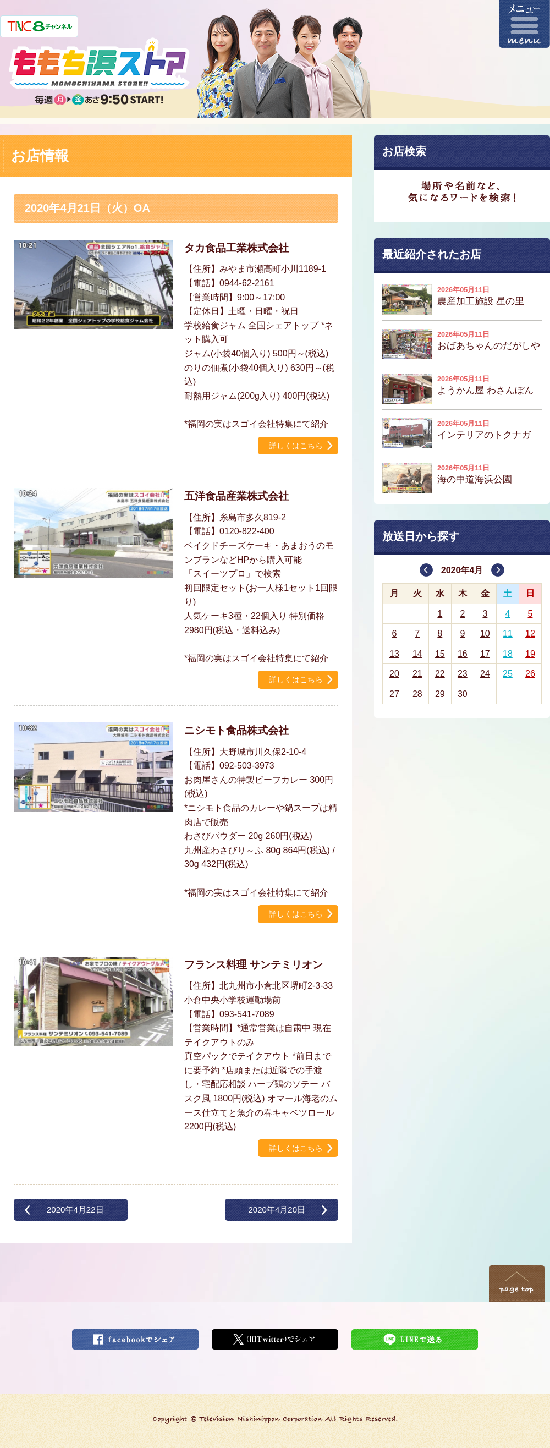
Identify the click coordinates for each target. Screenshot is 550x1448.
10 (485, 633)
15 (440, 654)
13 (394, 654)
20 (394, 673)
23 (463, 673)
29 (440, 694)
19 (530, 654)
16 (463, 654)
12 (530, 633)
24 (485, 673)
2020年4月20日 (276, 1209)
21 (417, 673)
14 (417, 654)
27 (394, 694)
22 (440, 673)
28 (417, 694)
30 (463, 694)
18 (508, 654)
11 (508, 633)
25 (508, 673)
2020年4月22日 (75, 1209)
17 (485, 654)
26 (530, 673)
